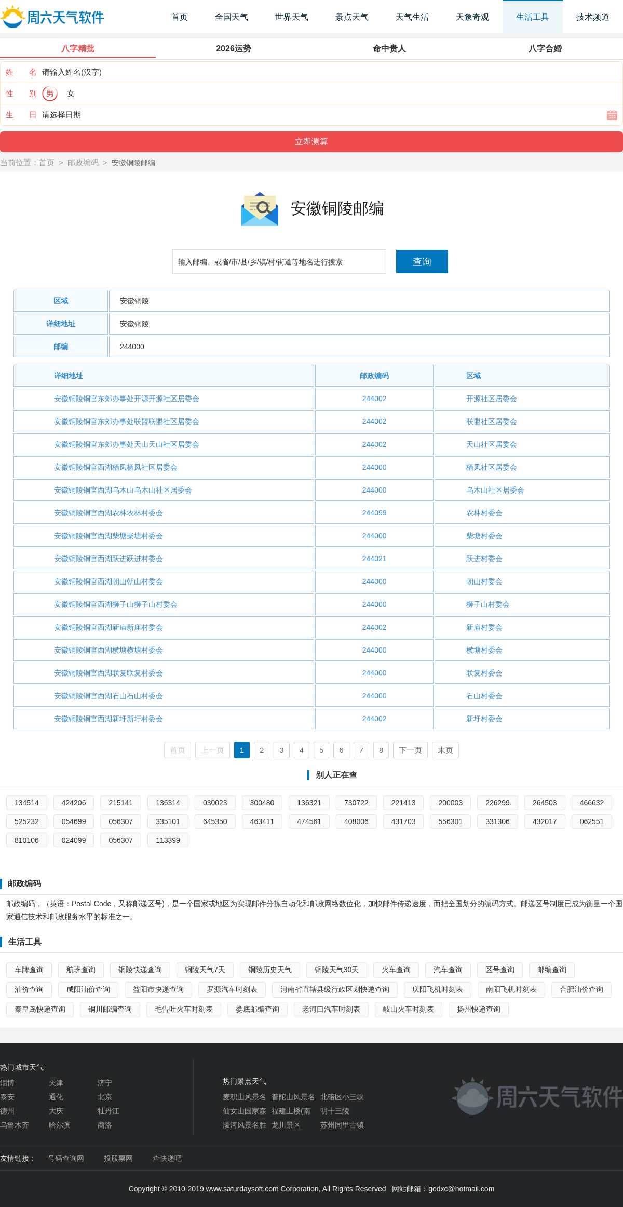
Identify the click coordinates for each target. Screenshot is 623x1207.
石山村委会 (484, 696)
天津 (56, 1083)
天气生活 (412, 16)
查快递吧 (167, 1158)
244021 (374, 558)
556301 (450, 821)
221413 (403, 803)
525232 (27, 821)
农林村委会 (484, 513)
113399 (168, 840)
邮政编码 (83, 162)
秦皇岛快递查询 (40, 1009)
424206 (74, 803)
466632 (592, 803)
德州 (7, 1111)
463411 (262, 821)
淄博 (7, 1083)
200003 (450, 803)
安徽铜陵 (134, 301)
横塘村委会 (484, 650)
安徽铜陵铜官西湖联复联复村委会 (108, 673)
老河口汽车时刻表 (331, 1009)
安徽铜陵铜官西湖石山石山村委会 (108, 696)
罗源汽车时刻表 (232, 989)
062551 (592, 821)
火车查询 (396, 969)
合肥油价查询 (581, 989)
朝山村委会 (484, 581)
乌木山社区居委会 (495, 490)
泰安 (7, 1097)
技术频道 (593, 16)
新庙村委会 (484, 627)
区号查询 (499, 969)
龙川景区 (286, 1125)
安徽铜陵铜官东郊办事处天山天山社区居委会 (126, 444)
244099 (374, 513)
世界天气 (291, 16)
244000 (132, 346)
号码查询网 (66, 1158)
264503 (545, 803)
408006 (356, 821)
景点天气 (352, 16)
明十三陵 (334, 1111)
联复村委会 (484, 673)
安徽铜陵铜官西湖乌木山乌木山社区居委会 (123, 490)
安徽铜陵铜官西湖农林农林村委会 (108, 513)
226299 (497, 803)
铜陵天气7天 (205, 969)
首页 (179, 16)
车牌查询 (29, 969)
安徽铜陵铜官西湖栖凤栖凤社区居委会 (116, 467)
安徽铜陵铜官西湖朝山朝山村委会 (108, 581)
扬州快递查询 (478, 1009)
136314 (168, 803)
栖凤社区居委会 (491, 467)
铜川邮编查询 (110, 1009)
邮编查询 (551, 969)
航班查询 (81, 969)
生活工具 (532, 16)
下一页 (410, 750)
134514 (27, 803)
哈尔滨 (60, 1125)
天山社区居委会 (491, 444)
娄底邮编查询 (257, 1009)
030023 (215, 803)
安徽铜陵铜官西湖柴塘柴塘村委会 (108, 536)
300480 (262, 803)
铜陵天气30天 (337, 969)
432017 (545, 821)
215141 (121, 803)
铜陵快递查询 (140, 969)
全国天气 (231, 16)
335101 (168, 821)
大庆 (56, 1111)
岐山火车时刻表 (408, 1009)
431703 (403, 821)
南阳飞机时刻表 (511, 989)
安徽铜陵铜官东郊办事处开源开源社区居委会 (126, 398)
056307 (121, 821)
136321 (309, 803)
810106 (27, 840)
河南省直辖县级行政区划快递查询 (334, 989)
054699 (74, 821)
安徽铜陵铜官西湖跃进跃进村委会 (108, 558)
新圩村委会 (484, 718)
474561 (309, 821)
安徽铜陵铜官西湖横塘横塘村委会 (108, 650)
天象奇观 (472, 16)
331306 (497, 821)
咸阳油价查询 (88, 989)
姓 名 (21, 72)
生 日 (21, 114)
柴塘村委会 (484, 536)
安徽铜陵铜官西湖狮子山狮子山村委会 (116, 604)
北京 (105, 1097)
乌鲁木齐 (14, 1125)
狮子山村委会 (488, 604)
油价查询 (29, 989)
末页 (445, 750)
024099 (74, 840)
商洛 (105, 1125)
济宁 (105, 1083)
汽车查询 (448, 969)
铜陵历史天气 (270, 969)
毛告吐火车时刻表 (184, 1009)
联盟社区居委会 (491, 421)
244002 (374, 398)
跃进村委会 (484, 558)
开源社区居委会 (491, 398)
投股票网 (118, 1158)
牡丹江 (108, 1111)
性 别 (21, 93)
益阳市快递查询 (158, 989)
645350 (215, 821)
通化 (56, 1097)
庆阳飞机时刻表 (437, 989)
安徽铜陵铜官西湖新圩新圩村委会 (108, 718)
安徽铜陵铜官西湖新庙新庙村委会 (108, 627)
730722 (356, 803)
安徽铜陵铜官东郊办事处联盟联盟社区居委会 (126, 421)
